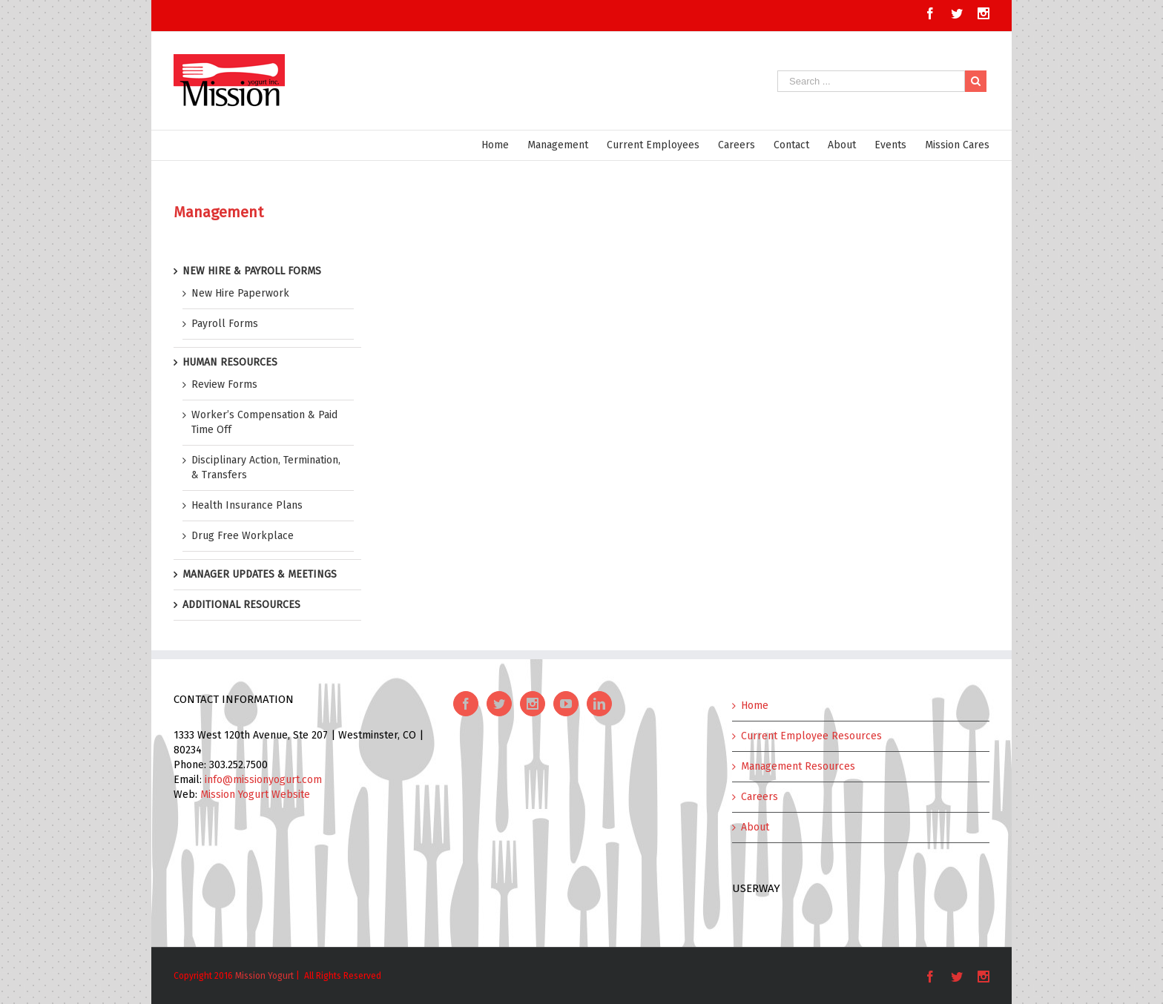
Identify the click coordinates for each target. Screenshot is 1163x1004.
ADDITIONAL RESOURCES (241, 604)
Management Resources (798, 766)
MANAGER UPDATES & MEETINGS (259, 574)
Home (754, 705)
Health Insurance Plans (247, 505)
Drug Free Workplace (242, 535)
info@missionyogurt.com (263, 779)
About (755, 827)
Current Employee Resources (811, 736)
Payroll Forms (224, 323)
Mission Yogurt (264, 976)
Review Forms (224, 384)
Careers (759, 796)
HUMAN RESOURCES (229, 362)
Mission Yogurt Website (255, 794)
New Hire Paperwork (240, 293)
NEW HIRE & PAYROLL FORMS (251, 271)
